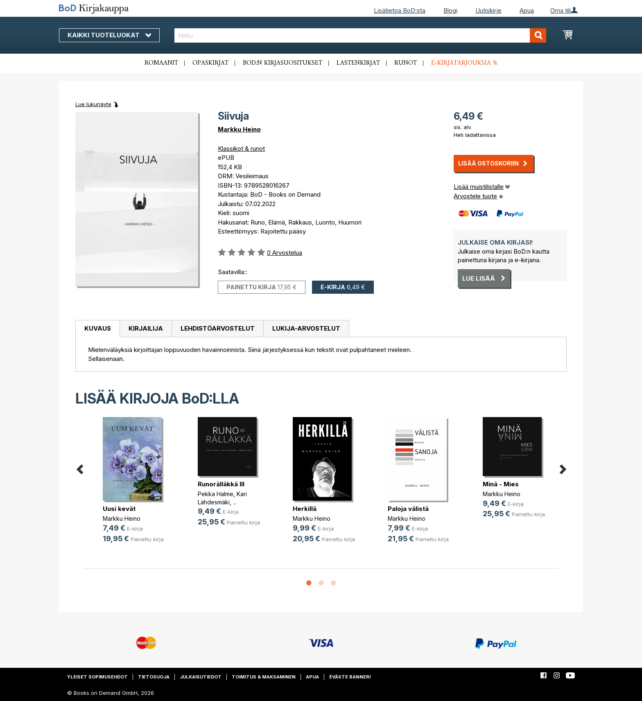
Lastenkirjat (358, 63)
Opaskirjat (210, 63)
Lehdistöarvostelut (218, 328)
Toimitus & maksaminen (264, 677)
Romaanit (161, 63)
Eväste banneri (350, 677)
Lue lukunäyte (93, 104)
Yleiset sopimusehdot (97, 677)
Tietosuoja (154, 677)
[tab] (97, 329)
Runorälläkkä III (221, 484)
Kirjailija (146, 328)
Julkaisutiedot (201, 677)
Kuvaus (97, 328)
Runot (405, 63)
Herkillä (304, 509)
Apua (527, 10)
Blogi (450, 10)
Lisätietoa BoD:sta (399, 10)
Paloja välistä (408, 509)
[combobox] (360, 35)
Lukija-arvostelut (306, 328)
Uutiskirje (488, 10)
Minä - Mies (501, 484)
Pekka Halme (215, 493)
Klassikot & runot (241, 148)
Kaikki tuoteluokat (109, 35)
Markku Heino (239, 129)
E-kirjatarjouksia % (464, 63)
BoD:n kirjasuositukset (282, 63)
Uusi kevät (119, 509)
